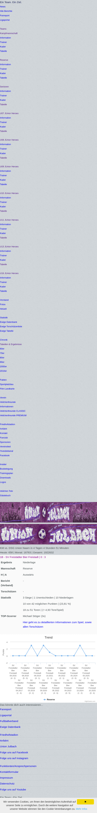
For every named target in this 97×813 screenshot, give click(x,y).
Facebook (5, 455)
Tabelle (3, 51)
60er (2, 348)
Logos (3, 482)
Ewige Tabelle (6, 331)
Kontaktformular (9, 771)
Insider (3, 464)
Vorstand (4, 300)
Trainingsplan (6, 473)
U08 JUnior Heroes (9, 140)
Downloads (5, 477)
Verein (3, 397)
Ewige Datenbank (8, 322)
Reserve (4, 60)
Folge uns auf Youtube (13, 789)
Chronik (4, 340)
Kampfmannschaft (9, 33)
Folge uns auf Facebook (14, 752)
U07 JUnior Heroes (9, 113)
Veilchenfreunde (8, 402)
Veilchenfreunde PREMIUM (13, 415)
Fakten (3, 380)
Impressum (6, 777)
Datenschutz (7, 783)
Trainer (3, 42)
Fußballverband (9, 721)
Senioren (4, 86)
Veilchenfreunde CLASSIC (13, 411)
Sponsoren (5, 442)
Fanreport (4, 15)
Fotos (2, 304)
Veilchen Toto (6, 491)
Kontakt (3, 433)
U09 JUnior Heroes (9, 166)
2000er (3, 366)
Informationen (6, 406)
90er (2, 362)
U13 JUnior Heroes (9, 246)
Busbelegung (6, 468)
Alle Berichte (6, 11)
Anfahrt (3, 428)
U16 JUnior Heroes (9, 273)
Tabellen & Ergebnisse (11, 344)
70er (2, 353)
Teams (3, 29)
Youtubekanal (6, 451)
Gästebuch (5, 495)
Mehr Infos (81, 809)
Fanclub (4, 437)
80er (2, 357)
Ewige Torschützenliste (11, 326)
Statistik (4, 317)
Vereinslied (5, 446)
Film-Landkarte (7, 388)
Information (5, 37)
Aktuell (3, 309)
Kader (3, 46)
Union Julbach (8, 746)
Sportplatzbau (6, 384)
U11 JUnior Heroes (9, 220)
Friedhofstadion (7, 424)
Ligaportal (5, 20)
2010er (3, 371)
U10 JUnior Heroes (9, 193)
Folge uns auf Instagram (14, 758)
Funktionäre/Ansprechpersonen (18, 766)
